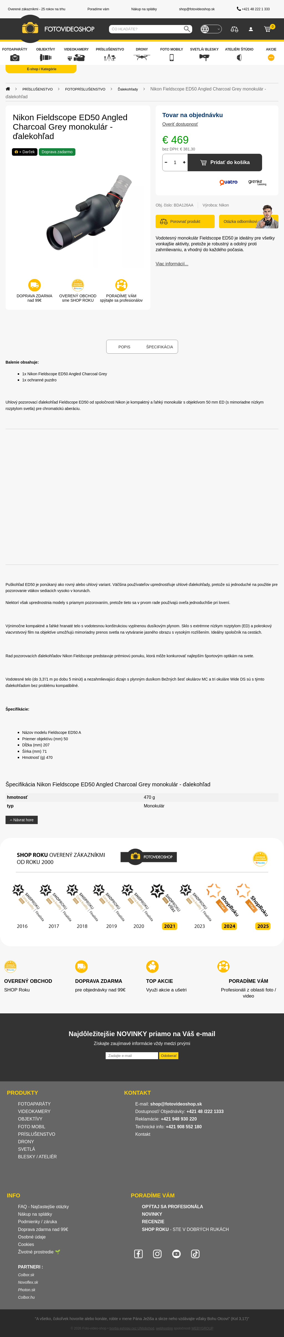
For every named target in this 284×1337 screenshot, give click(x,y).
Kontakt (142, 1134)
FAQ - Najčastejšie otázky (43, 1206)
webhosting (164, 1328)
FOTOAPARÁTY (34, 1104)
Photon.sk (26, 1290)
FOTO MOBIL (31, 1126)
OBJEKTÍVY (30, 1119)
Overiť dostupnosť (180, 124)
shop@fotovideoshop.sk (176, 1104)
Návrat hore (22, 820)
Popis (124, 347)
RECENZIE (153, 1221)
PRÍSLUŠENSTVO (36, 1134)
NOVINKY (152, 1214)
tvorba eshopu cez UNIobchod (131, 1328)
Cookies (26, 1244)
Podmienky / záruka (37, 1221)
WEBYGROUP (202, 1328)
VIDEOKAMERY (34, 1111)
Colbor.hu (26, 1297)
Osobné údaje (32, 1237)
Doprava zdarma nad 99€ (43, 1229)
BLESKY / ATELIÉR (37, 1156)
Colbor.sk (26, 1275)
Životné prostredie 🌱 (39, 1252)
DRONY (26, 1141)
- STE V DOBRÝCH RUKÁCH (185, 1229)
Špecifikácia (159, 347)
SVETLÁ (27, 1149)
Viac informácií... (172, 263)
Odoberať (169, 1056)
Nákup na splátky (35, 1214)
